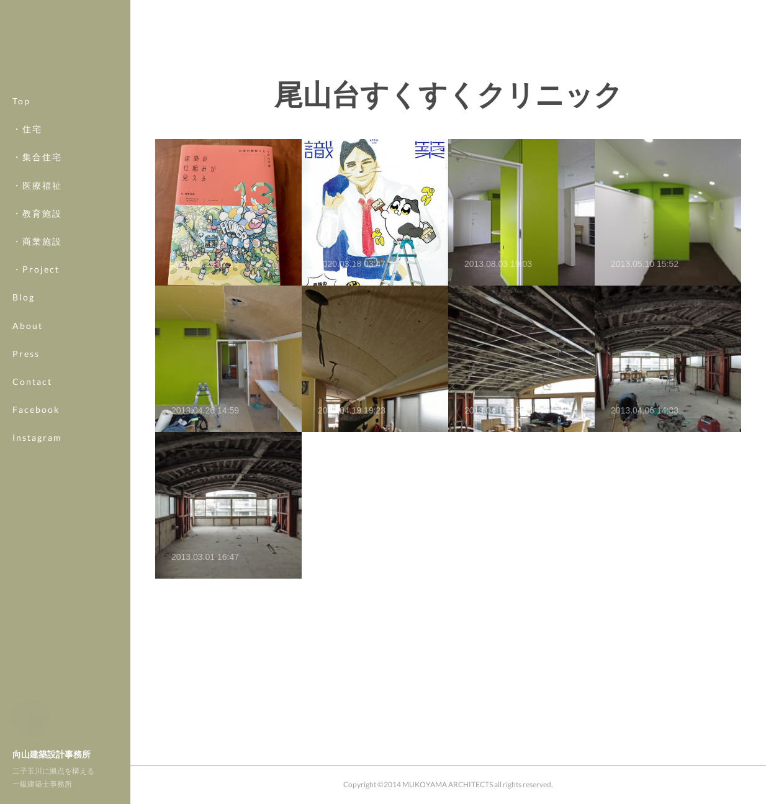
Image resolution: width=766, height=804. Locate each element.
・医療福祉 (37, 185)
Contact (32, 381)
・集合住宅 (37, 156)
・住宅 (27, 129)
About (27, 325)
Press (26, 353)
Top (21, 101)
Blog (23, 297)
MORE (27, 409)
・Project (36, 269)
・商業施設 (37, 241)
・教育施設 (37, 213)
